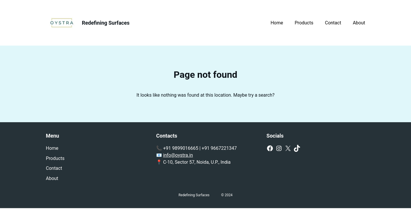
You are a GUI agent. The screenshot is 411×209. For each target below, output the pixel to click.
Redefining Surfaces (105, 23)
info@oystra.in (178, 155)
